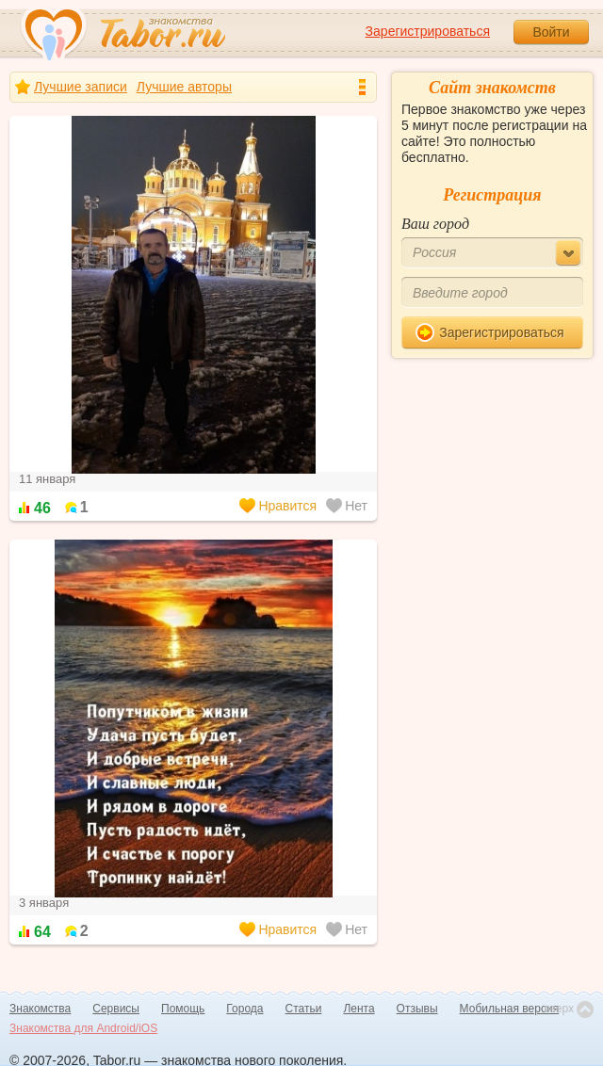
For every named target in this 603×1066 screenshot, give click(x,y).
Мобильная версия (510, 1008)
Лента (358, 1008)
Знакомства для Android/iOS (83, 1028)
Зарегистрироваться (428, 31)
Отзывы (417, 1008)
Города (244, 1008)
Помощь (182, 1008)
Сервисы (115, 1008)
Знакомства (40, 1008)
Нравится (278, 505)
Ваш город (435, 224)
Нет (346, 505)
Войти (550, 32)
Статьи (303, 1008)
